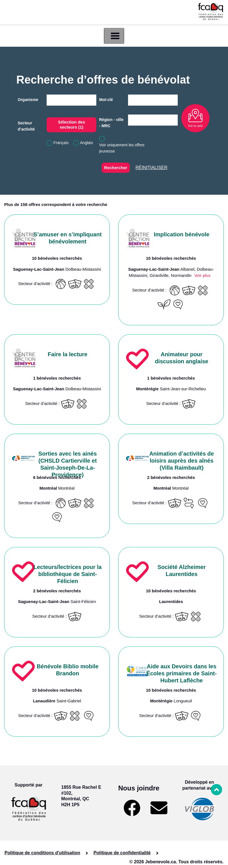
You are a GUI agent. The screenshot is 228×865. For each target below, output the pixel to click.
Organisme (28, 99)
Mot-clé (106, 99)
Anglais (86, 142)
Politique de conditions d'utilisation (42, 852)
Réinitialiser (152, 167)
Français (61, 142)
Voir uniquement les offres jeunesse (122, 148)
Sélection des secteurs (71, 124)
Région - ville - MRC (111, 122)
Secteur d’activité (26, 126)
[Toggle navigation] (114, 36)
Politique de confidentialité (122, 852)
